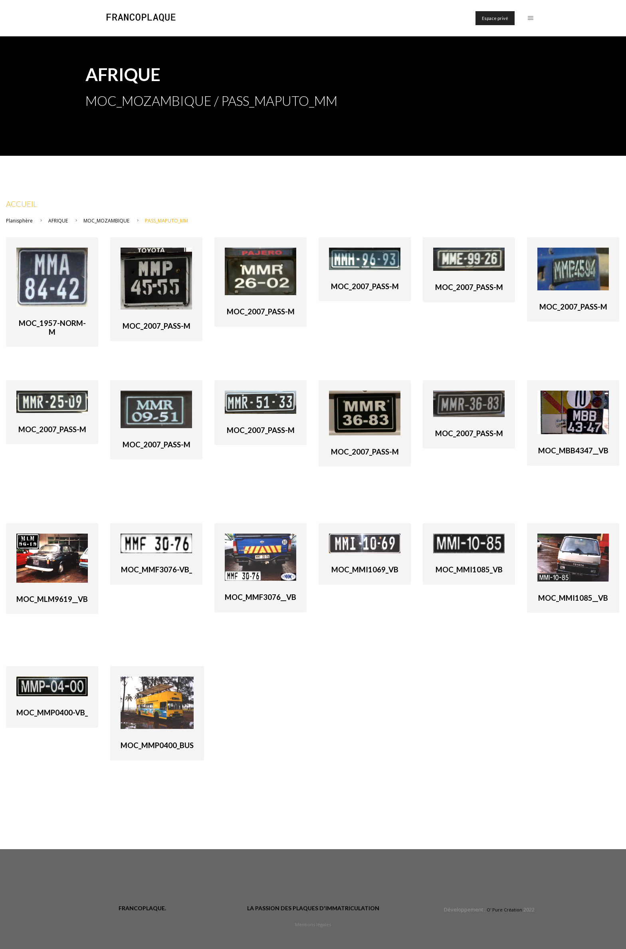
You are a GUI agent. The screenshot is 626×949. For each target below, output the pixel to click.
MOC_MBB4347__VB (573, 450)
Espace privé (495, 18)
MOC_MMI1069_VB (364, 569)
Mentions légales (313, 924)
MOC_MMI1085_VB (469, 569)
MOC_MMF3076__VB (260, 597)
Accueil (21, 204)
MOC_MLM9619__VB (52, 599)
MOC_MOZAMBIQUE (106, 220)
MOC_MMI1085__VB (573, 598)
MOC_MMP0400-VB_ (52, 712)
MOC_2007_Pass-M (156, 326)
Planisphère (19, 220)
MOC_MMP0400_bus (157, 745)
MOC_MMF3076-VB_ (156, 569)
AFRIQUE (58, 220)
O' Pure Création (504, 910)
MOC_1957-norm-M (52, 327)
